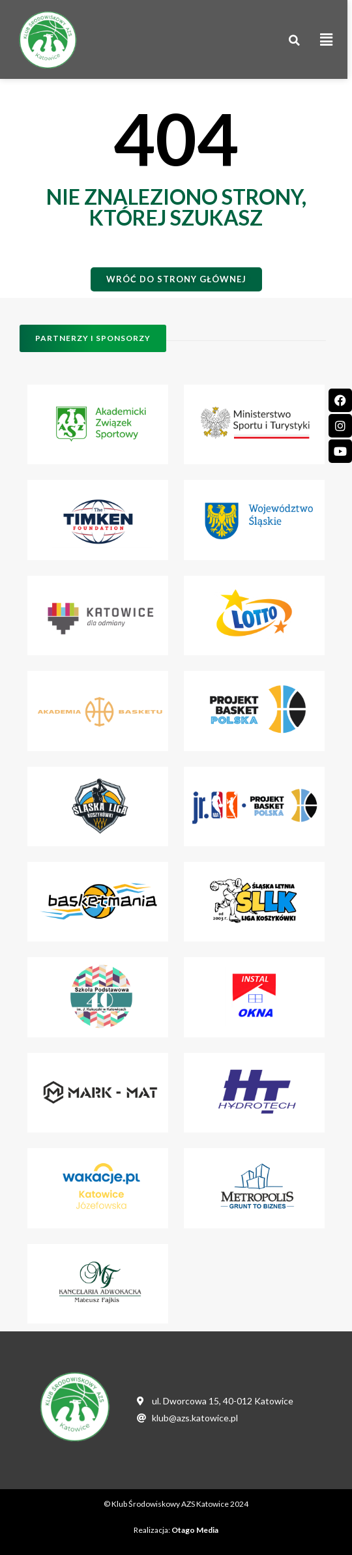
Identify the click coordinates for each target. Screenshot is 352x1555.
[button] (299, 41)
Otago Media (194, 1530)
